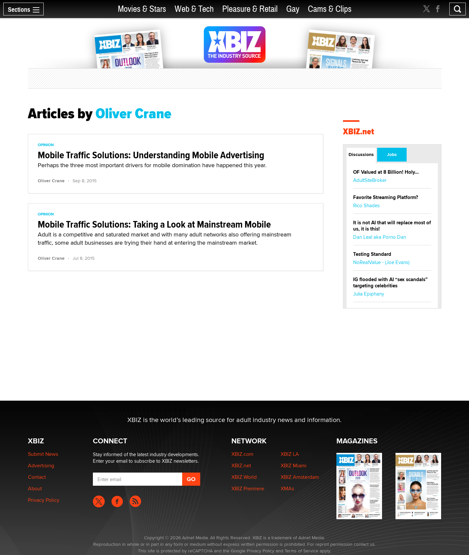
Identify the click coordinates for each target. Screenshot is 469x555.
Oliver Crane (51, 181)
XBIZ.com (242, 454)
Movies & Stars (142, 9)
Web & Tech (194, 9)
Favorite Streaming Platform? (385, 197)
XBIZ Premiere (247, 488)
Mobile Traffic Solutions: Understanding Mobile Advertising (151, 155)
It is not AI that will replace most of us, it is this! (392, 226)
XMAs (287, 488)
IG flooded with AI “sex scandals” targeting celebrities (390, 282)
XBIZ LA (290, 454)
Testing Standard (372, 254)
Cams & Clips (330, 9)
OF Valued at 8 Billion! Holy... (386, 172)
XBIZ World (244, 477)
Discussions (361, 154)
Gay (292, 9)
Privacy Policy (43, 500)
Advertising (41, 465)
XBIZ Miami (294, 465)
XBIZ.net (358, 131)
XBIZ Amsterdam (300, 477)
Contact (37, 477)
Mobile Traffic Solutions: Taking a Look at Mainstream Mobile (154, 224)
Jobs (392, 154)
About (35, 488)
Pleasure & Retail (250, 9)
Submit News (43, 454)
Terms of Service (301, 550)
